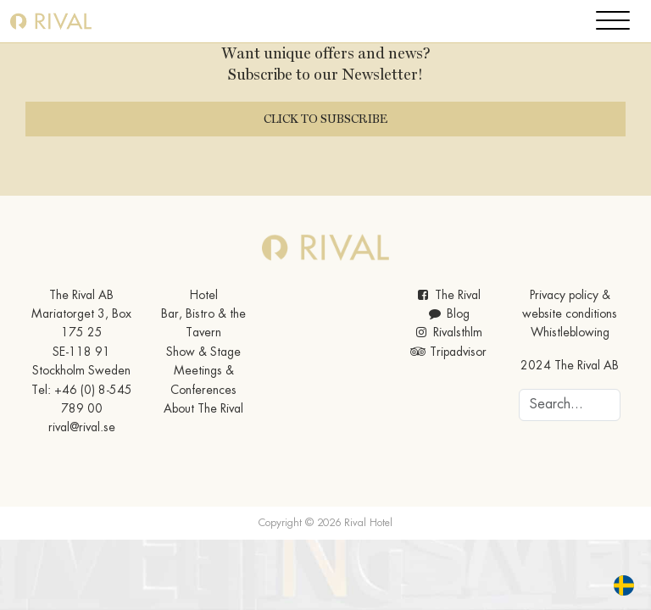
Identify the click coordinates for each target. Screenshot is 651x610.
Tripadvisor (448, 352)
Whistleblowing (570, 333)
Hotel (204, 295)
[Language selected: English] (614, 585)
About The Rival (203, 409)
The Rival (448, 295)
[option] (628, 585)
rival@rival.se (81, 428)
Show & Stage (203, 352)
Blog (448, 314)
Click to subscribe (325, 118)
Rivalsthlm (447, 333)
